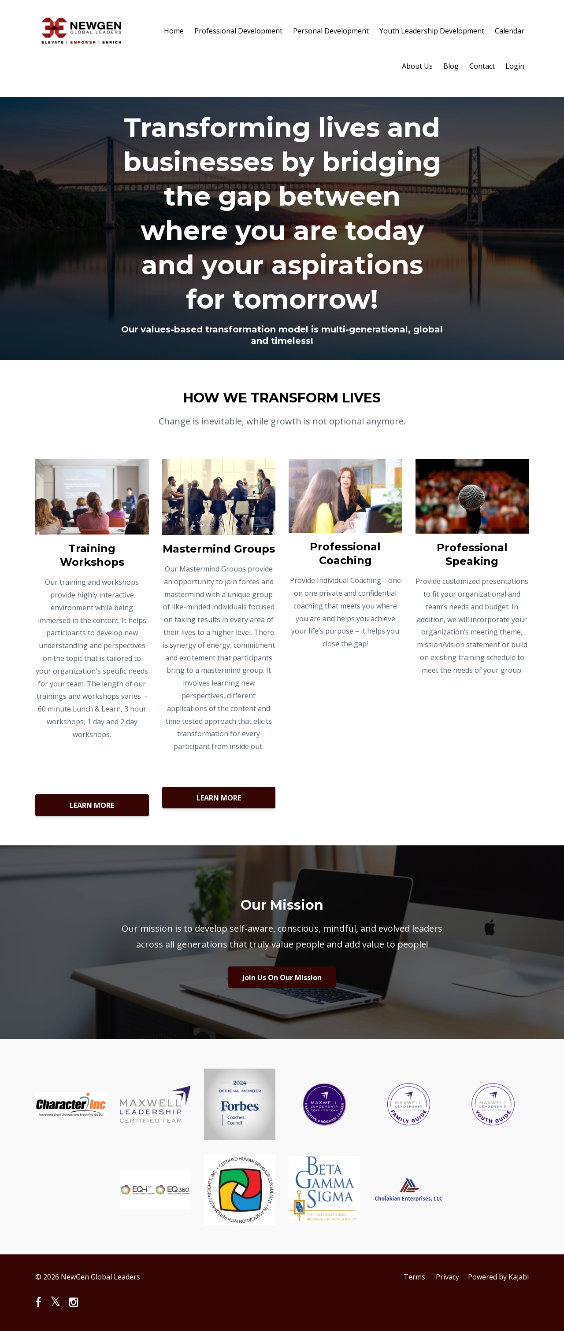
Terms (414, 1277)
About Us (417, 66)
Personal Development (331, 31)
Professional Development (238, 31)
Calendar (509, 31)
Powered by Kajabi (498, 1277)
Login (514, 66)
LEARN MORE (92, 805)
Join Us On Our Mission (282, 977)
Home (174, 31)
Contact (482, 66)
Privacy (447, 1277)
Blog (451, 66)
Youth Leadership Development (431, 31)
